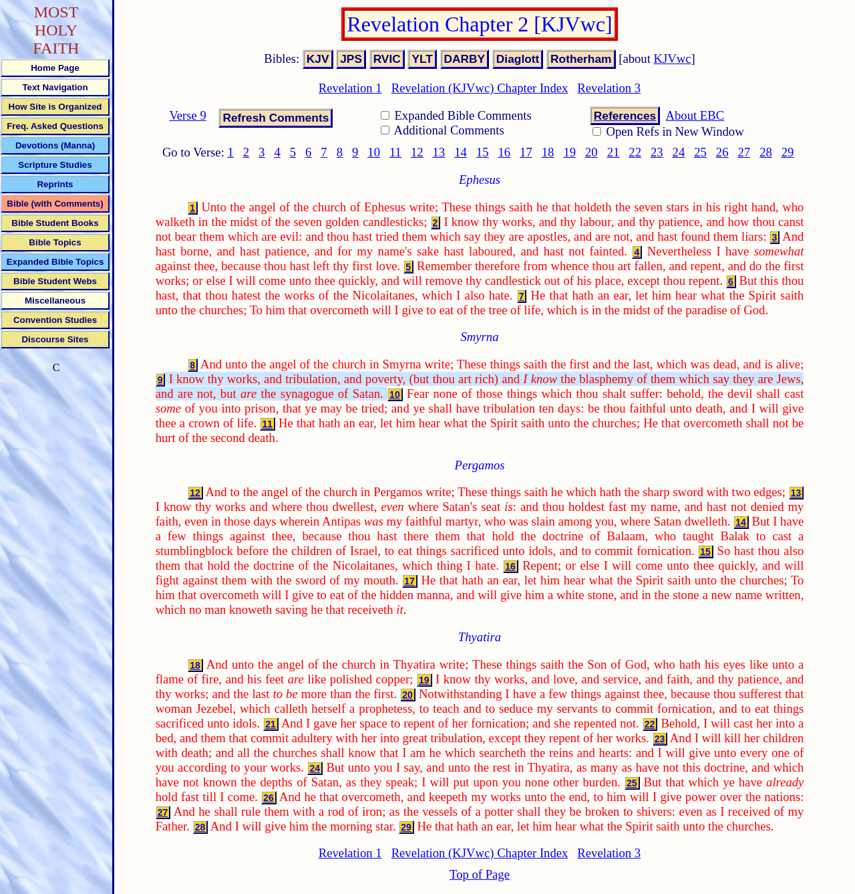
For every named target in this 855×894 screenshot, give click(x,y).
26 (722, 152)
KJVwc (672, 58)
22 (635, 152)
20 (591, 152)
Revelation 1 (350, 88)
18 (548, 152)
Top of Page (480, 874)
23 (657, 152)
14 (460, 152)
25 (700, 152)
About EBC (695, 115)
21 (613, 152)
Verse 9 (187, 115)
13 (439, 152)
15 (482, 152)
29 (788, 152)
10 (373, 152)
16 (504, 152)
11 (395, 152)
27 (744, 152)
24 (679, 152)
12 (417, 152)
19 (569, 152)
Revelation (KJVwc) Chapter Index (479, 88)
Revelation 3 (609, 88)
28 (765, 152)
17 (526, 152)
